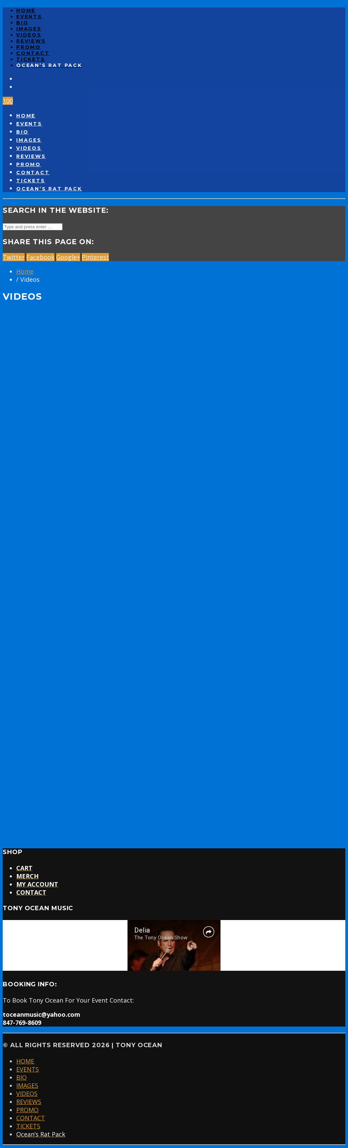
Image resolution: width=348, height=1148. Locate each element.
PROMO (28, 47)
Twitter (14, 257)
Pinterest (95, 257)
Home (24, 271)
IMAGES (29, 29)
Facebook (40, 257)
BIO (22, 23)
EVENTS (29, 17)
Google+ (68, 257)
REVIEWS (31, 41)
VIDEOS (29, 35)
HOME (26, 10)
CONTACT (33, 53)
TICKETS (30, 59)
